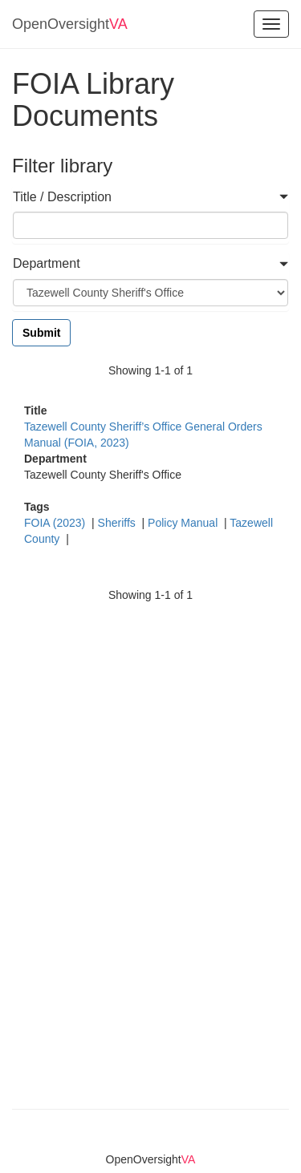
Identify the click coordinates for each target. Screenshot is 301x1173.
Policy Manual (184, 522)
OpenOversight (70, 24)
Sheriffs (118, 522)
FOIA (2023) (56, 522)
